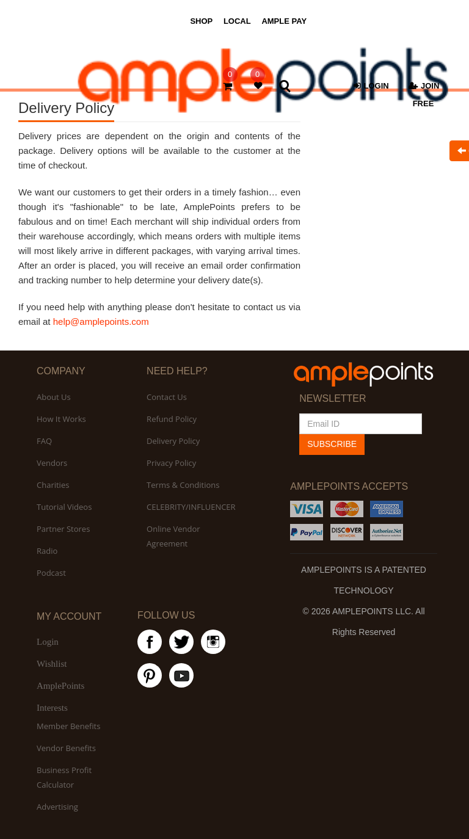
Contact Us (167, 396)
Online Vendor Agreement (173, 536)
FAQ (44, 440)
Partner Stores (63, 528)
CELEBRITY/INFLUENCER (191, 506)
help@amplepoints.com (101, 321)
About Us (54, 396)
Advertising (57, 806)
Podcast (51, 572)
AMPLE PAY (284, 21)
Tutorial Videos (64, 506)
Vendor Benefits (66, 748)
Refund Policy (172, 418)
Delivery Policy (173, 440)
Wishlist (52, 664)
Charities (53, 484)
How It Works (61, 418)
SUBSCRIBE (332, 444)
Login (48, 642)
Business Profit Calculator (64, 777)
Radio (47, 550)
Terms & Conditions (183, 484)
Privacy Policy (171, 462)
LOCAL (237, 21)
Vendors (52, 462)
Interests (52, 708)
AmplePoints (60, 686)
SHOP (201, 21)
